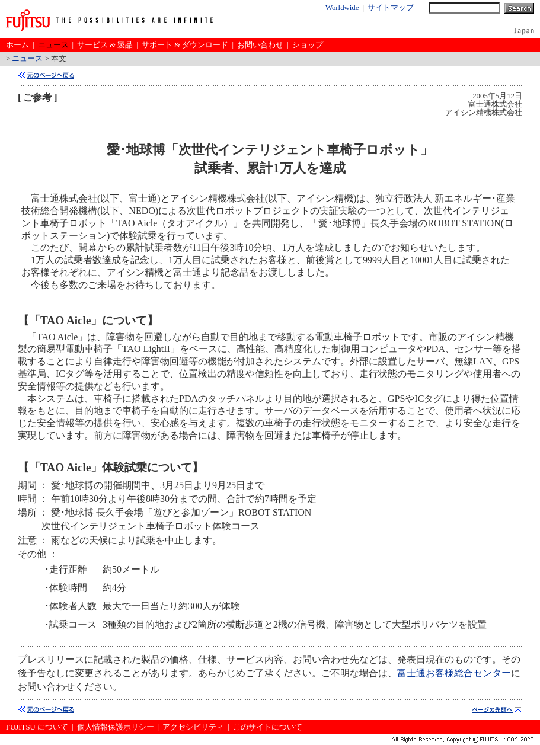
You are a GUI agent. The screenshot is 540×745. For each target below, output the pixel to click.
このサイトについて (267, 727)
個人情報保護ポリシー (115, 727)
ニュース (53, 45)
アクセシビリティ (193, 727)
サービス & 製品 (105, 45)
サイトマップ (391, 8)
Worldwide (342, 8)
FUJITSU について (37, 727)
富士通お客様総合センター (454, 673)
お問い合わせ (260, 45)
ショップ (307, 45)
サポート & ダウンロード (185, 45)
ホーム (17, 45)
